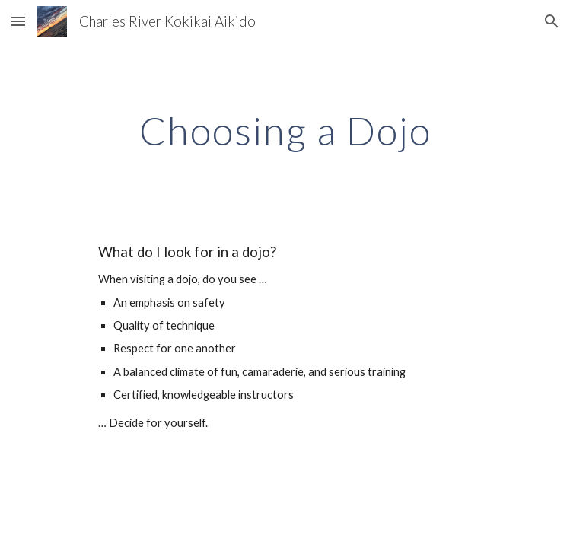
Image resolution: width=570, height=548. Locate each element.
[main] (285, 131)
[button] (18, 21)
